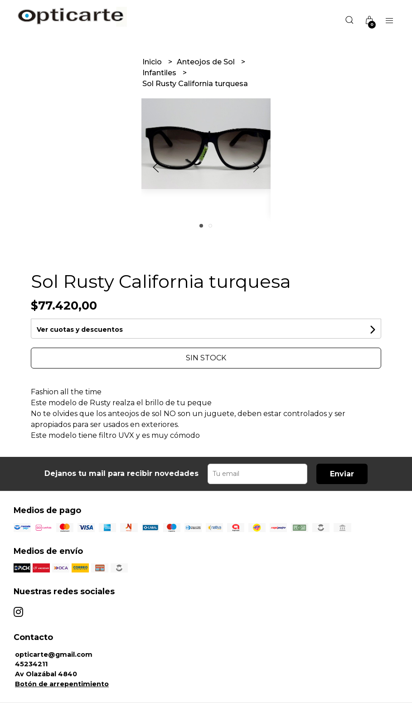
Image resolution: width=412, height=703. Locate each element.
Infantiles (160, 72)
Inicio (153, 62)
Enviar (342, 474)
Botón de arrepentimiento (62, 684)
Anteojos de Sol (207, 62)
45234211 (31, 664)
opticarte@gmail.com (53, 654)
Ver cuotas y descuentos (80, 329)
